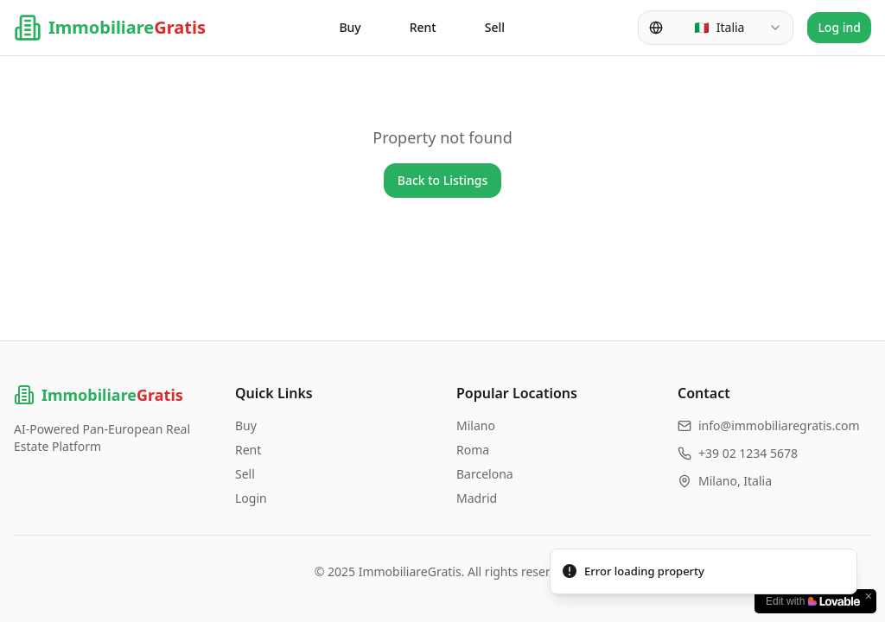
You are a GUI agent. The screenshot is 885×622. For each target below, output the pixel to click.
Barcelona (484, 474)
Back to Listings (443, 180)
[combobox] (715, 27)
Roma (472, 449)
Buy (349, 27)
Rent (423, 27)
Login (251, 498)
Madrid (476, 498)
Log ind (839, 27)
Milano (475, 425)
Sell (495, 27)
